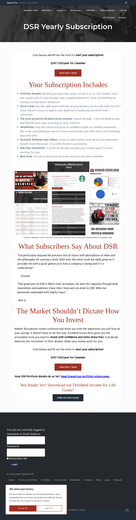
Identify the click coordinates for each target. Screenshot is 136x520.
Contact (88, 480)
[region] (36, 499)
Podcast (118, 480)
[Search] (126, 3)
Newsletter (75, 480)
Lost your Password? (21, 474)
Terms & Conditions (28, 480)
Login (107, 480)
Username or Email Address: (23, 434)
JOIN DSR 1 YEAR (68, 73)
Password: (13, 446)
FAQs (98, 480)
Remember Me (18, 458)
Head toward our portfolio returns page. (85, 376)
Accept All (49, 508)
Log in (82, 510)
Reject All (22, 508)
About (11, 480)
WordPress (73, 510)
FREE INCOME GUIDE (68, 397)
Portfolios (46, 480)
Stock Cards (60, 480)
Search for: (12, 3)
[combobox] (70, 2)
